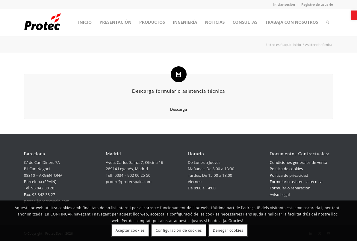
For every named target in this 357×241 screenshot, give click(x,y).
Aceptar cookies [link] (130, 230)
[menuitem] (85, 22)
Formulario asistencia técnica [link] (296, 181)
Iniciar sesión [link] (284, 4)
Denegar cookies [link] (228, 230)
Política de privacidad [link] (289, 175)
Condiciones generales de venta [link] (298, 162)
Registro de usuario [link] (317, 4)
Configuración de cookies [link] (178, 230)
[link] (354, 15)
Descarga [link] (178, 109)
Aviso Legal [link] (280, 194)
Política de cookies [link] (286, 168)
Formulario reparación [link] (290, 188)
